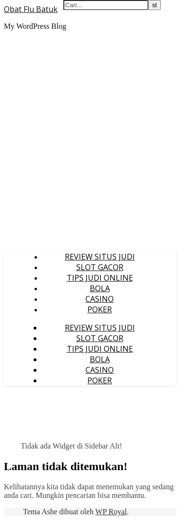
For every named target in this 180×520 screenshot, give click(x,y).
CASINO (99, 299)
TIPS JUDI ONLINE (100, 277)
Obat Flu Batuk (31, 9)
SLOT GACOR (99, 267)
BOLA (100, 288)
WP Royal (111, 512)
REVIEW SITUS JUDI (100, 256)
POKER (99, 309)
